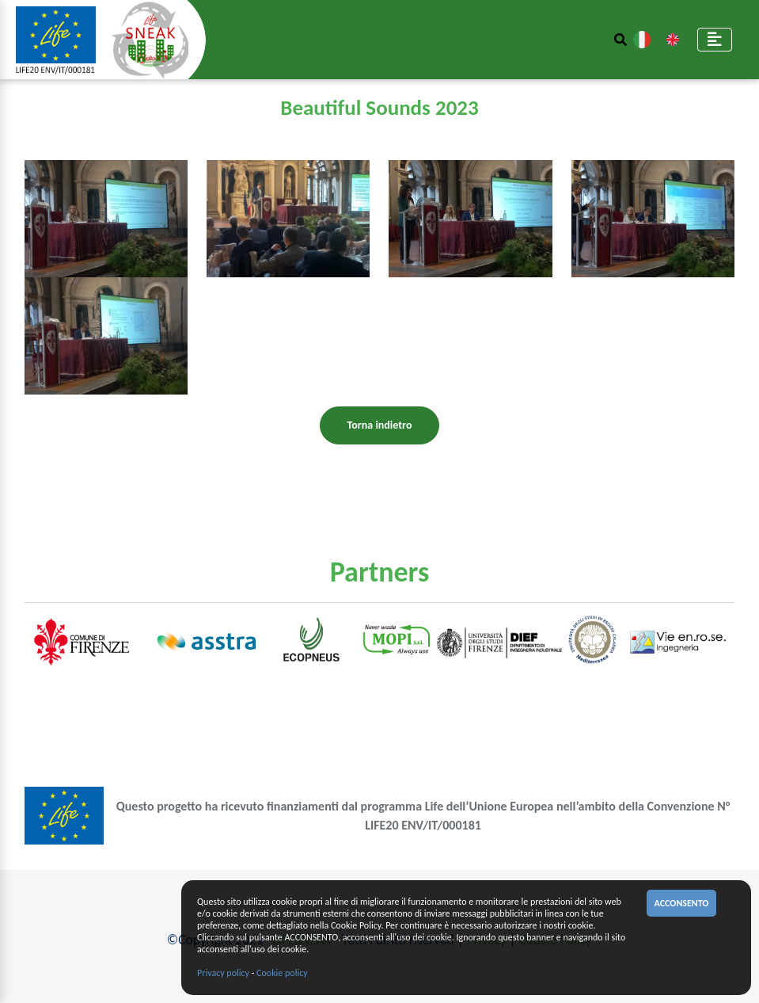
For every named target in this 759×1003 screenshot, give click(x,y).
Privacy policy (223, 972)
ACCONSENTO (682, 903)
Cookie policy (282, 972)
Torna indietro (379, 425)
